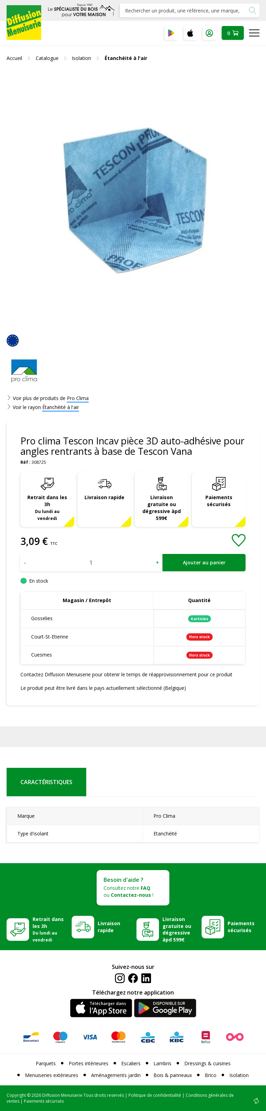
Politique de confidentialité (154, 1095)
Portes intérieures (88, 1063)
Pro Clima (78, 398)
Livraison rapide (104, 497)
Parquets (46, 1063)
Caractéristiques (46, 782)
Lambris (162, 1063)
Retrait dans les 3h (47, 507)
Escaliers (131, 1063)
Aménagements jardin (116, 1075)
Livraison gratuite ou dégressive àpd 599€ (161, 507)
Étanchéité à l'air (60, 407)
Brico (210, 1075)
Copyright (16, 1095)
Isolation (239, 1075)
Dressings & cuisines (207, 1063)
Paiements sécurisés (218, 500)
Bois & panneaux (172, 1075)
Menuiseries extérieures (51, 1075)
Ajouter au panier (204, 562)
